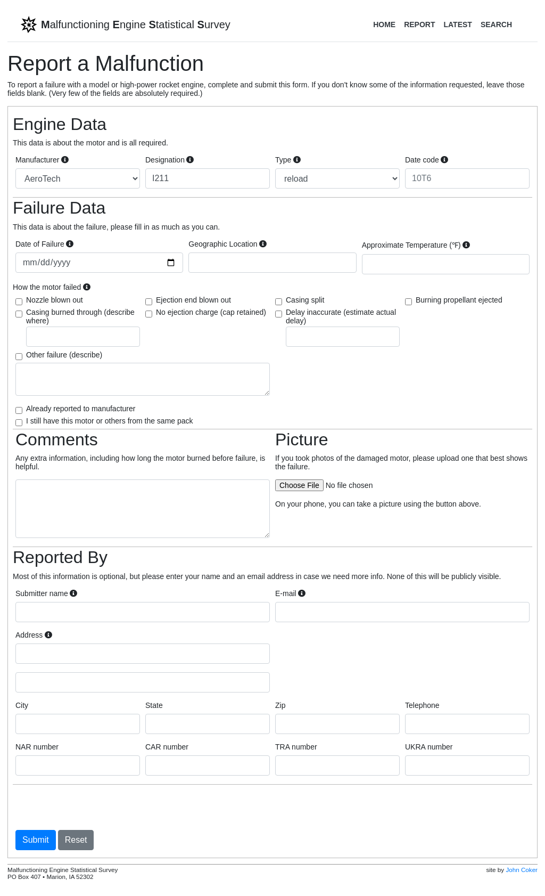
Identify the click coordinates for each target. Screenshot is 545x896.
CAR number (166, 747)
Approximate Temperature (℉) (416, 245)
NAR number (37, 747)
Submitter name (46, 593)
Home (384, 24)
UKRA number (428, 747)
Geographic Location (227, 244)
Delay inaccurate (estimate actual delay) (343, 327)
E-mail (290, 593)
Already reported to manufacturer (80, 408)
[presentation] (96, 807)
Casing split (305, 300)
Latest (457, 24)
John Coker (522, 869)
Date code (426, 160)
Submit (35, 839)
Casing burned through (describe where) (83, 327)
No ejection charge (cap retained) (211, 312)
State (154, 705)
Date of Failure (44, 244)
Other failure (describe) (64, 355)
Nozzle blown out (54, 300)
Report (419, 24)
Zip (280, 705)
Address (33, 635)
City (21, 705)
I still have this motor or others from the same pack (109, 421)
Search (496, 24)
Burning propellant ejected (459, 300)
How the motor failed (51, 287)
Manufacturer (42, 160)
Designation (169, 160)
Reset (76, 839)
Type (288, 160)
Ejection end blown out (193, 300)
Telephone (422, 705)
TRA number (296, 747)
